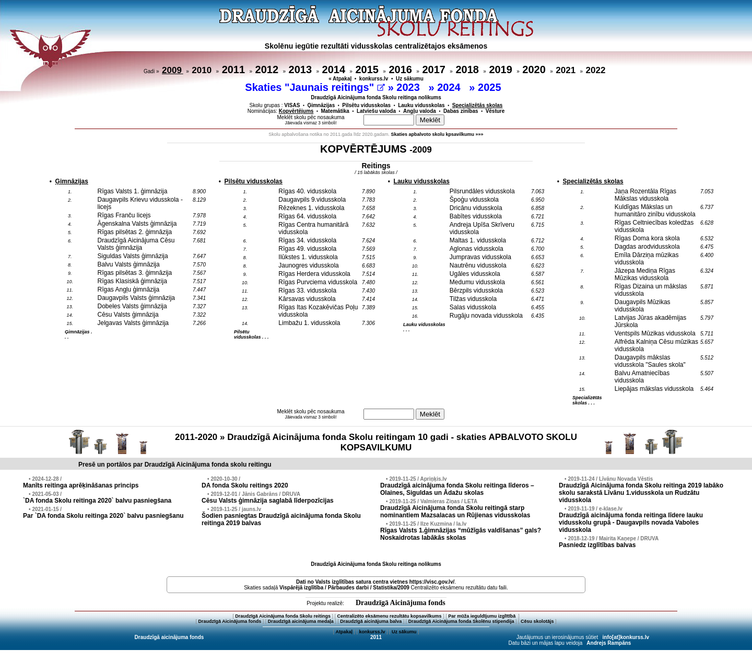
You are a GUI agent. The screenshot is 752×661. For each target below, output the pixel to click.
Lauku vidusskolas (421, 105)
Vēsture (495, 111)
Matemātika (335, 111)
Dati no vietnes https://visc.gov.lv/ (375, 582)
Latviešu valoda (376, 111)
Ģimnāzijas (321, 105)
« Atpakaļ (339, 79)
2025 (491, 87)
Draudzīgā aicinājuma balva (371, 621)
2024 (450, 87)
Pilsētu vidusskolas (366, 105)
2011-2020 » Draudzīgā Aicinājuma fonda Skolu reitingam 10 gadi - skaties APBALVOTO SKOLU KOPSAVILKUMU (376, 442)
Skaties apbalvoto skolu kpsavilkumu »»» (437, 134)
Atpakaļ (343, 631)
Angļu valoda (419, 111)
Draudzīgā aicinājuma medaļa (301, 621)
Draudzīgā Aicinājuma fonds (400, 603)
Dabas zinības (460, 111)
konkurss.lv (374, 79)
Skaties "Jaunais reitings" (315, 87)
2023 (409, 87)
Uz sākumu (410, 79)
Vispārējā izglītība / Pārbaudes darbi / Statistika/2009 (344, 587)
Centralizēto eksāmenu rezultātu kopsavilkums (389, 616)
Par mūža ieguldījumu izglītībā (482, 616)
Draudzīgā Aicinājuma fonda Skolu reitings (283, 616)
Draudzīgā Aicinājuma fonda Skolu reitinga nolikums (376, 97)
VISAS (292, 105)
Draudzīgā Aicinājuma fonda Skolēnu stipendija (461, 621)
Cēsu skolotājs (537, 621)
